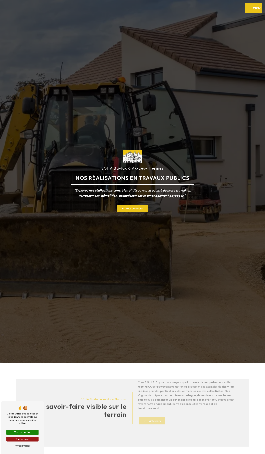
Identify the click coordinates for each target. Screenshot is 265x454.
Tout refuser (22, 439)
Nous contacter (132, 208)
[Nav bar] (253, 8)
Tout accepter (22, 432)
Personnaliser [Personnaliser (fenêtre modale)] (22, 445)
